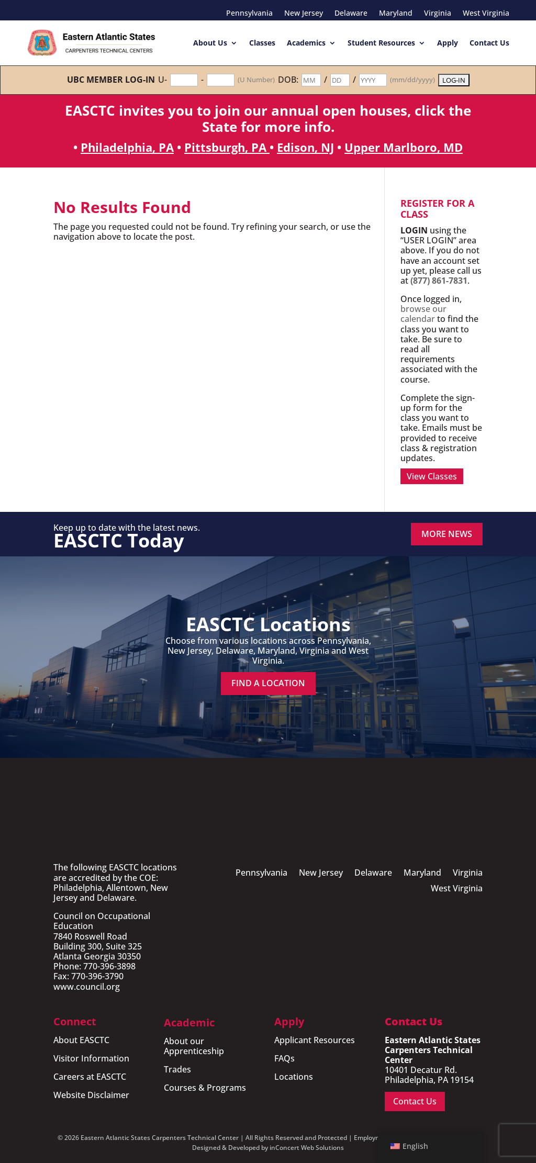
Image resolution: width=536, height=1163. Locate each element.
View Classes (432, 476)
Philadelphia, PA (127, 147)
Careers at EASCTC (89, 1076)
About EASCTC (81, 1040)
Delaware (350, 13)
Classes (262, 43)
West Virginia (486, 13)
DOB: (288, 80)
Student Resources (381, 43)
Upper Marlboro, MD (403, 147)
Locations (293, 1076)
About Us (210, 43)
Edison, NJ (305, 147)
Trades (177, 1069)
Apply (447, 43)
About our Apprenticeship (194, 1046)
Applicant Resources (314, 1040)
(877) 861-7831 (438, 280)
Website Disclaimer (91, 1095)
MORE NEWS (446, 534)
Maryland (395, 13)
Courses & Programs (205, 1087)
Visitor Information (91, 1058)
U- (162, 80)
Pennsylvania (249, 13)
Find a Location (268, 683)
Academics (306, 43)
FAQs (284, 1058)
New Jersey (303, 13)
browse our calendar (423, 314)
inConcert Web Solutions (307, 1147)
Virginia (437, 13)
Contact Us (489, 43)
